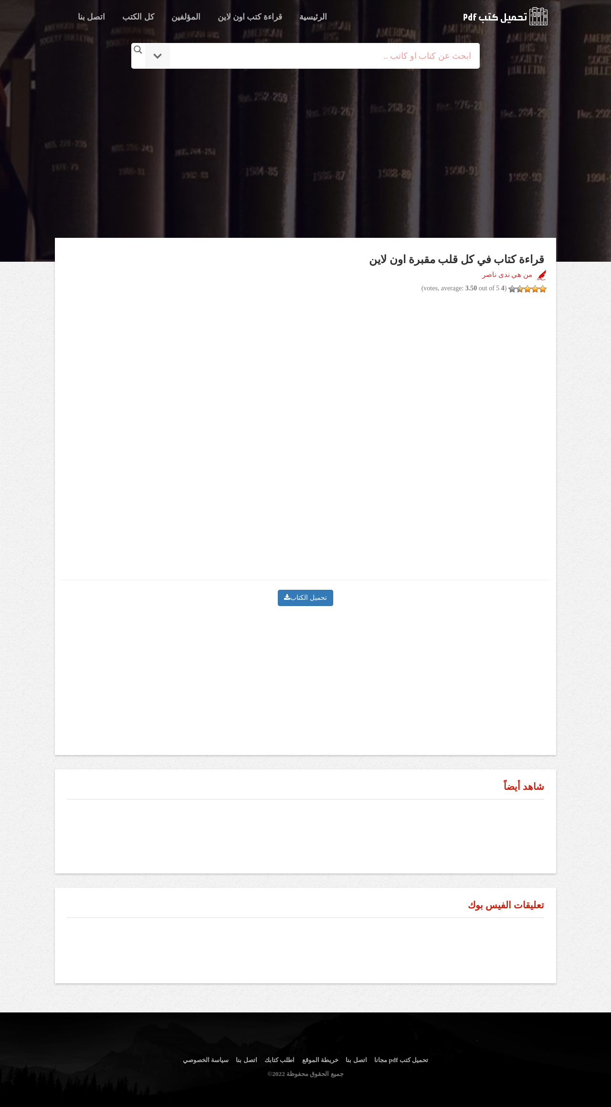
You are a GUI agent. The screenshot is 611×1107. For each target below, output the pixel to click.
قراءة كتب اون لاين (250, 16)
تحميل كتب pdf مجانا (401, 1060)
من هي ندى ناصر (507, 274)
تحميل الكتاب (305, 597)
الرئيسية (313, 16)
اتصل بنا (91, 16)
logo (505, 16)
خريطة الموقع (320, 1060)
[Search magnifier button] (138, 49)
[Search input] (318, 56)
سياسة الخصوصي (206, 1060)
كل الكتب (138, 16)
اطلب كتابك (279, 1060)
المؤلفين (185, 16)
